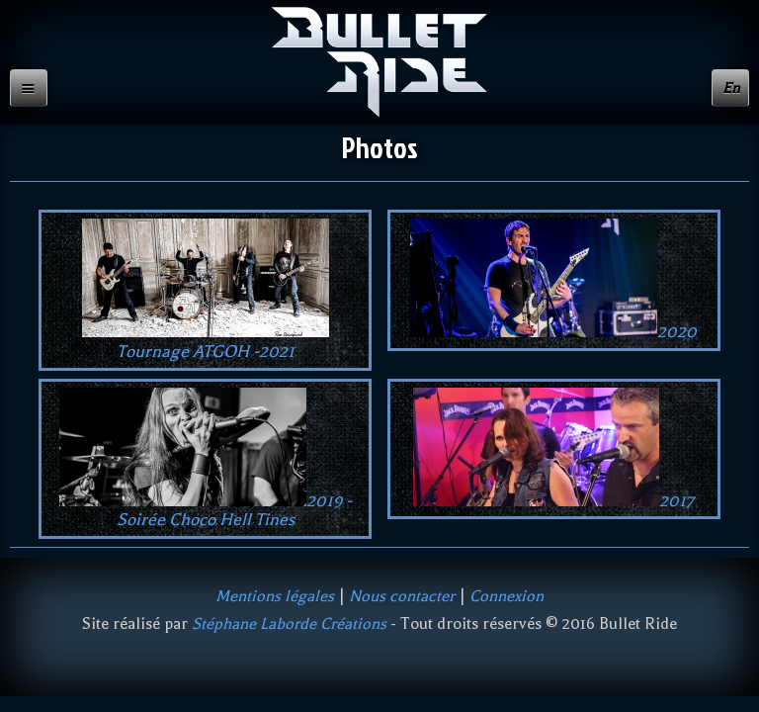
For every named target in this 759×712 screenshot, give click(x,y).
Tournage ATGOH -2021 (205, 290)
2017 (553, 449)
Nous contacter (402, 595)
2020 (553, 280)
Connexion (506, 595)
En (731, 88)
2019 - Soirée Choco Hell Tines (205, 459)
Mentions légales (274, 595)
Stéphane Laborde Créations (289, 623)
